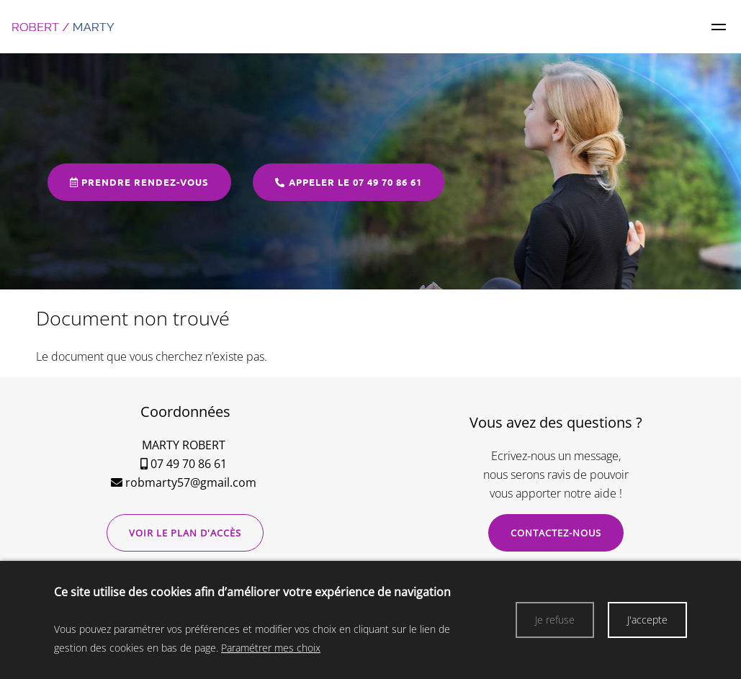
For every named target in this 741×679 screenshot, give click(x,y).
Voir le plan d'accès (185, 532)
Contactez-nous (556, 532)
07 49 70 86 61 (189, 464)
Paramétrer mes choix (270, 648)
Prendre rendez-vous (139, 182)
